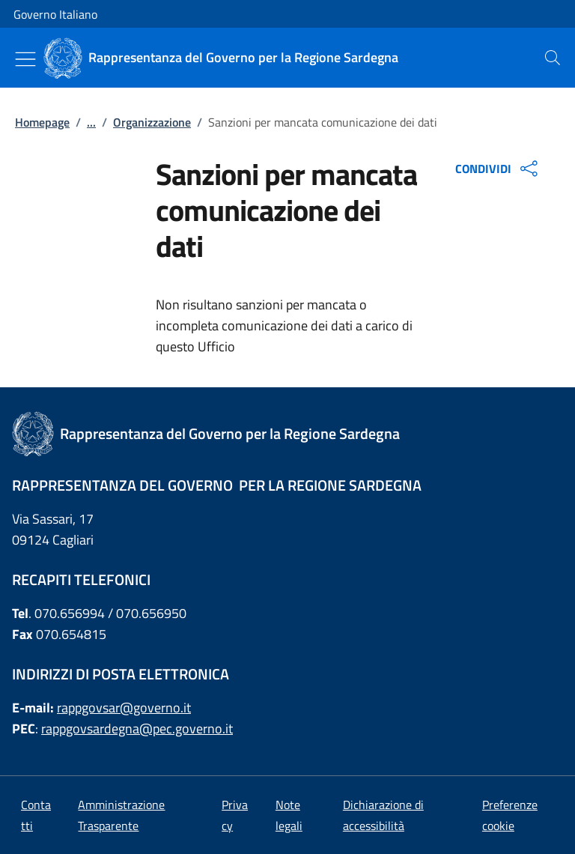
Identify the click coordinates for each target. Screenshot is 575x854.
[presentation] (553, 58)
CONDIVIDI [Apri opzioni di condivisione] (498, 169)
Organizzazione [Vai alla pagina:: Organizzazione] (152, 122)
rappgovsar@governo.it (124, 707)
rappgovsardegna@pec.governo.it (137, 728)
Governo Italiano (55, 14)
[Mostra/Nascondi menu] (25, 59)
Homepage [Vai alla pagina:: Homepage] (42, 122)
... (91, 122)
